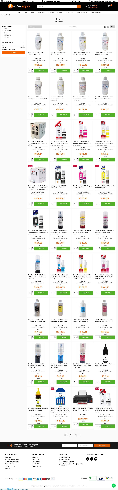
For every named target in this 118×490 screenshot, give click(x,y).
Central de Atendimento (11, 461)
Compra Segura (9, 464)
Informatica (69, 12)
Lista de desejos (36, 466)
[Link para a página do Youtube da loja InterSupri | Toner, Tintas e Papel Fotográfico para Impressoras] (95, 459)
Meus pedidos (36, 461)
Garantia (7, 468)
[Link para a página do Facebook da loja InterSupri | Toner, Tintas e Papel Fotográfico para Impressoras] (91, 459)
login (95, 5)
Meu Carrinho (36, 464)
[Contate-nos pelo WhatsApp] (114, 486)
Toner (25, 12)
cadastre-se (93, 7)
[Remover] (33, 72)
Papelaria (51, 12)
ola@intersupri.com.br (67, 461)
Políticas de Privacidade (12, 459)
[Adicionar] (33, 70)
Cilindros (32, 12)
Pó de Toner (41, 12)
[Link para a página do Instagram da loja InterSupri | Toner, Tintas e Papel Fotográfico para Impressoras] (87, 459)
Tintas (18, 12)
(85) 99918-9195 (65, 457)
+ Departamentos (96, 12)
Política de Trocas (10, 466)
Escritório (60, 12)
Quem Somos (9, 457)
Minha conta (35, 459)
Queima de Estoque (81, 12)
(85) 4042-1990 (76, 1)
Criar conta (35, 457)
